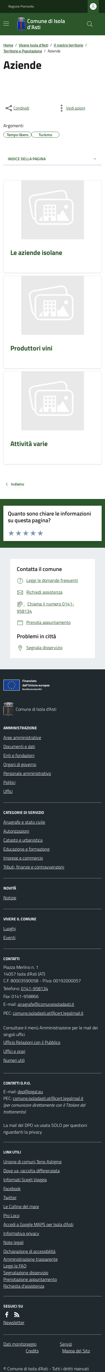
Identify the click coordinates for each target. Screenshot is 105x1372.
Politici (9, 782)
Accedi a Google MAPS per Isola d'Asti (38, 1224)
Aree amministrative (22, 737)
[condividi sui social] (16, 108)
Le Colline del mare (21, 1206)
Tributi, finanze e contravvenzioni (33, 866)
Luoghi (9, 928)
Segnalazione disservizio (25, 1272)
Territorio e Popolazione (22, 51)
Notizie (9, 897)
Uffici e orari (14, 1051)
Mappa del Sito (76, 1350)
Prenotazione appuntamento (30, 1279)
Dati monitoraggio (19, 1344)
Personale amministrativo (27, 773)
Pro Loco (11, 1215)
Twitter (10, 1197)
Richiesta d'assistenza (23, 1286)
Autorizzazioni (16, 831)
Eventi (9, 937)
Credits (32, 1350)
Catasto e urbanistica (23, 840)
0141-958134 (34, 988)
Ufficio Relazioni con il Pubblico (31, 1042)
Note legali (13, 1242)
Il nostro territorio (68, 45)
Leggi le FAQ (15, 1265)
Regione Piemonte (21, 6)
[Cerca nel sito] (88, 24)
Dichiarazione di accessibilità (29, 1251)
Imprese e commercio (23, 858)
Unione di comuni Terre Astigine (32, 1161)
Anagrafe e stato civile (24, 822)
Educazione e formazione (26, 849)
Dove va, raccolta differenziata (31, 1170)
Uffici (8, 791)
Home (8, 45)
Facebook (12, 1188)
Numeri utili (14, 1060)
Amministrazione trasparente (30, 1259)
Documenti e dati (19, 746)
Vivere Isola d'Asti (33, 45)
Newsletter (13, 1322)
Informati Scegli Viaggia (25, 1179)
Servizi (66, 1344)
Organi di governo (19, 764)
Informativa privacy (21, 1233)
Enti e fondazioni (18, 755)
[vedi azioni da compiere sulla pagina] (71, 108)
